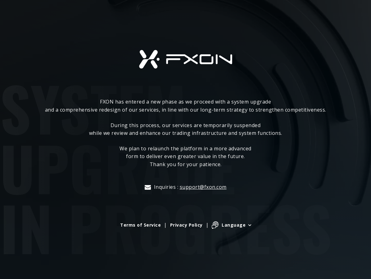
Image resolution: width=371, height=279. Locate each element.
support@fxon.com (203, 187)
